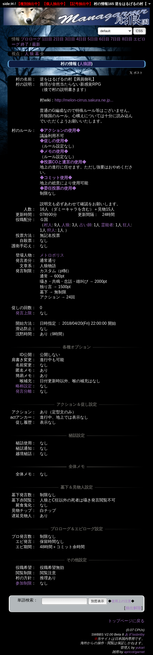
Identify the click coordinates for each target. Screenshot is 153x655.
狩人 (51, 230)
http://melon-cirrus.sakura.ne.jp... (84, 100)
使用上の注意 (121, 601)
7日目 (116, 39)
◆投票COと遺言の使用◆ (63, 162)
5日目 (93, 39)
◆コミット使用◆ (56, 177)
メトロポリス (52, 255)
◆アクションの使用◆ (60, 130)
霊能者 (107, 225)
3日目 (70, 39)
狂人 (127, 225)
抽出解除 (133, 608)
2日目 (58, 39)
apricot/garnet (134, 652)
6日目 (104, 39)
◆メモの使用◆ (54, 151)
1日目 (47, 39)
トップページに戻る (126, 621)
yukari (140, 647)
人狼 (66, 225)
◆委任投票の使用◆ (58, 188)
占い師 (85, 225)
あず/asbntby (134, 634)
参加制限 (24, 583)
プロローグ (31, 39)
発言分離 (24, 391)
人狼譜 (85, 64)
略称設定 (24, 386)
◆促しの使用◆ (54, 141)
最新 (36, 44)
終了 (25, 44)
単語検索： (27, 600)
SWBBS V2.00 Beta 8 (107, 634)
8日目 (127, 39)
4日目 (81, 39)
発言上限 (24, 313)
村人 (48, 225)
